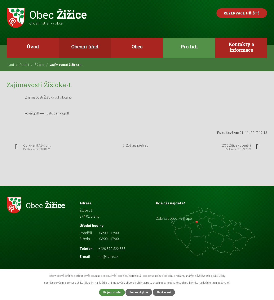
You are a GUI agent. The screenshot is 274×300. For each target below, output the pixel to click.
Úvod (33, 46)
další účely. (219, 275)
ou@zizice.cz (108, 256)
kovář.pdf (31, 113)
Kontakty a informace (241, 47)
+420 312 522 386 (111, 248)
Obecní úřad (84, 46)
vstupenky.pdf (58, 113)
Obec (137, 46)
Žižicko (39, 64)
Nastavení (164, 292)
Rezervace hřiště (242, 13)
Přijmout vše (111, 292)
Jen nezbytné (139, 292)
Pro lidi (189, 46)
